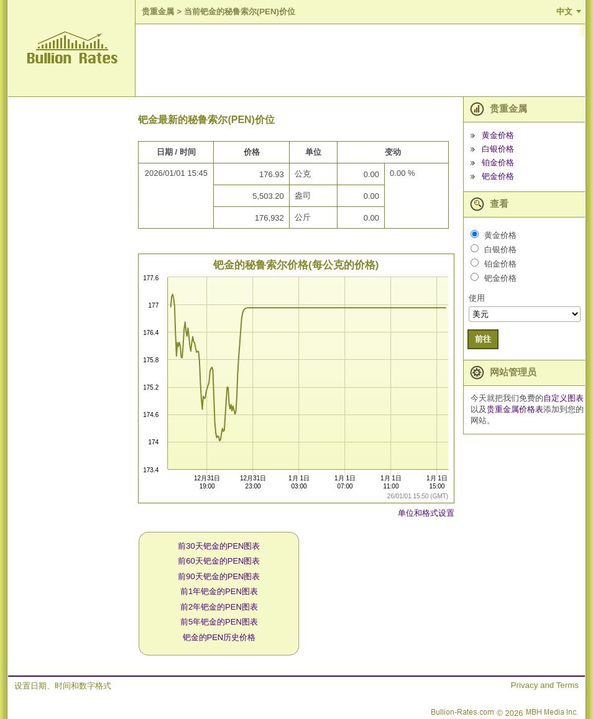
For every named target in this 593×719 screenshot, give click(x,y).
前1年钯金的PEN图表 (219, 591)
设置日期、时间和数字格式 (62, 685)
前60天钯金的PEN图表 (219, 561)
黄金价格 (498, 135)
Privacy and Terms (545, 685)
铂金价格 (498, 162)
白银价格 (498, 148)
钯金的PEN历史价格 (219, 637)
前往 (483, 339)
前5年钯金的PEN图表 (219, 621)
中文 (564, 11)
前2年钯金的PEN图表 (219, 606)
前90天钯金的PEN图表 (219, 576)
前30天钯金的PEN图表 (219, 546)
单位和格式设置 (426, 513)
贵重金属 (158, 11)
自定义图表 (563, 398)
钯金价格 (498, 176)
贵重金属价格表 (515, 409)
